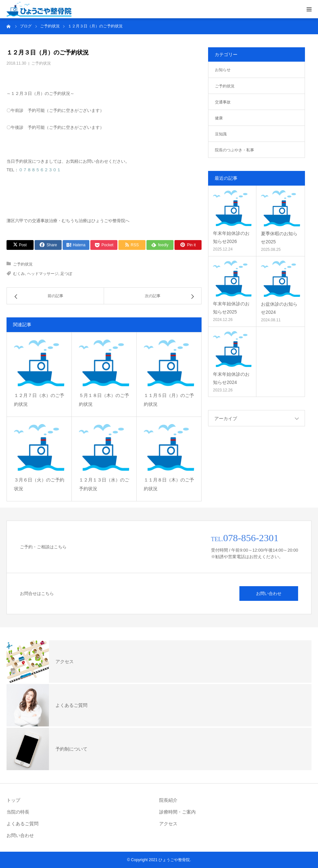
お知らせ (223, 70)
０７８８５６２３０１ (40, 169)
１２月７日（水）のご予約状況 (39, 400)
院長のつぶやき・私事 (234, 150)
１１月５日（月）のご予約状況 (169, 400)
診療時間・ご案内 (177, 812)
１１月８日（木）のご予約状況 (169, 484)
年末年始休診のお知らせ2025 (231, 307)
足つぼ (66, 273)
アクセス (168, 823)
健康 (219, 118)
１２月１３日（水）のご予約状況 (104, 484)
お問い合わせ (268, 593)
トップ (13, 800)
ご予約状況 (41, 63)
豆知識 (221, 134)
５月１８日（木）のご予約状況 (104, 400)
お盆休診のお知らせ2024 (279, 308)
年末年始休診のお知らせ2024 (231, 378)
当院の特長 (18, 812)
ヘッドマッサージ (42, 273)
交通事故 (223, 102)
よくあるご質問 (22, 823)
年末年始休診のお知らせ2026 (231, 237)
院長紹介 (168, 800)
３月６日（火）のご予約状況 (39, 484)
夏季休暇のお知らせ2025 (279, 237)
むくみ (19, 273)
